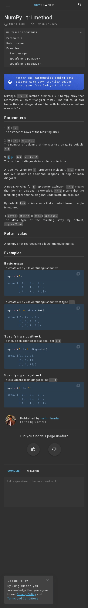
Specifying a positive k (25, 58)
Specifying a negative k (25, 63)
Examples (13, 48)
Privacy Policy (26, 594)
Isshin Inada (50, 418)
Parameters (14, 38)
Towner (44, 5)
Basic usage (18, 53)
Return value (15, 43)
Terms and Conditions (22, 598)
